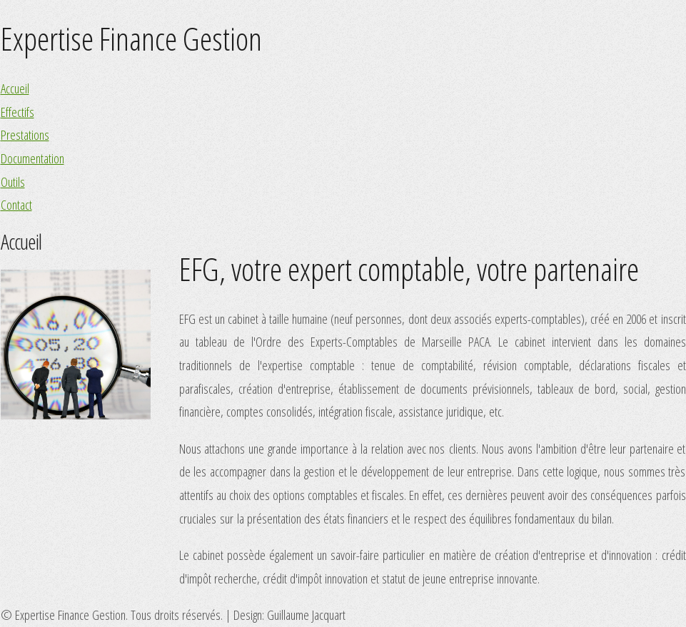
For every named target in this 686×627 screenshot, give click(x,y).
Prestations (25, 134)
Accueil (15, 88)
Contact (16, 204)
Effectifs (17, 112)
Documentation (32, 158)
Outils (13, 181)
